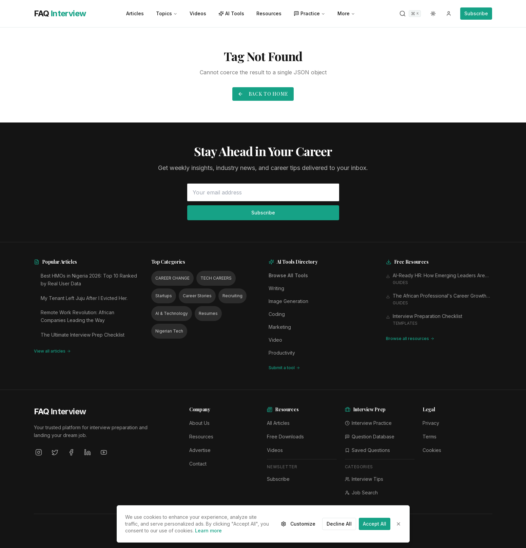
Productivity (282, 353)
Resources (268, 13)
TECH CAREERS (216, 278)
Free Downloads (285, 436)
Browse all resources (410, 338)
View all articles (52, 351)
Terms (429, 436)
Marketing (280, 327)
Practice (309, 13)
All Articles (278, 423)
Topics (166, 13)
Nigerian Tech (169, 331)
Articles (135, 13)
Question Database (369, 436)
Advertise (200, 450)
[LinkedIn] (87, 452)
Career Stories (197, 295)
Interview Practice (368, 423)
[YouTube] (104, 452)
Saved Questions (367, 450)
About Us (199, 423)
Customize (298, 524)
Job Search (361, 492)
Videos (198, 13)
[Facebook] (71, 452)
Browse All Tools (288, 275)
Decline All (339, 524)
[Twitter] (55, 452)
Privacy (431, 423)
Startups (163, 295)
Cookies (432, 450)
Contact (198, 464)
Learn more (208, 530)
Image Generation (288, 301)
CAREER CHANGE (172, 278)
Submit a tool (284, 367)
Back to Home (263, 94)
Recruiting (232, 295)
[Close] (398, 524)
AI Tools (231, 13)
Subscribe (476, 13)
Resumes (208, 313)
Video (275, 340)
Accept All (374, 524)
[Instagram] (38, 452)
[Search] (410, 13)
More (346, 13)
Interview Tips (364, 479)
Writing (276, 288)
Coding (277, 314)
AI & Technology (171, 313)
